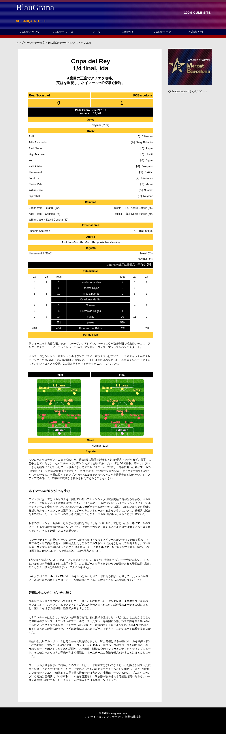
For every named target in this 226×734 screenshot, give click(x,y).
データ (96, 32)
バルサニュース (63, 32)
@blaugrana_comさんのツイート (188, 91)
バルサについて (30, 32)
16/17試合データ (58, 42)
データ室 (39, 42)
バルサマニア (162, 32)
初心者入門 (195, 32)
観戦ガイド (129, 32)
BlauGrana (35, 7)
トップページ (24, 42)
